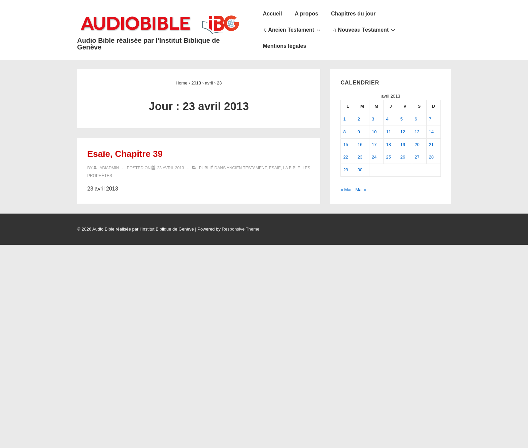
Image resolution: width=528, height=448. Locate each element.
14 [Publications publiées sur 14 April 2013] (431, 131)
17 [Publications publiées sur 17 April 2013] (374, 144)
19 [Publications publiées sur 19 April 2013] (402, 144)
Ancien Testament (247, 168)
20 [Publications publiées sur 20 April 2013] (417, 144)
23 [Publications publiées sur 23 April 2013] (360, 157)
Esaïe (274, 168)
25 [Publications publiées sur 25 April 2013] (388, 157)
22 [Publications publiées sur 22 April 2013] (345, 157)
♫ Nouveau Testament (364, 29)
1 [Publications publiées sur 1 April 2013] (344, 119)
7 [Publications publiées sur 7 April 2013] (430, 119)
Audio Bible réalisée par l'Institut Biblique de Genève (148, 44)
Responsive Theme (241, 229)
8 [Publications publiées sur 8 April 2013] (344, 131)
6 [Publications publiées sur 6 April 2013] (416, 119)
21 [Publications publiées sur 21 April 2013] (431, 144)
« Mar (346, 189)
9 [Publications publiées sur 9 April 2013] (359, 131)
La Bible (291, 168)
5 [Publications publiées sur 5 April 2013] (401, 119)
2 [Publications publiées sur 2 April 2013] (359, 119)
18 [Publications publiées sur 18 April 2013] (388, 144)
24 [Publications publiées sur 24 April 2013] (374, 157)
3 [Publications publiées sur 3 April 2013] (373, 119)
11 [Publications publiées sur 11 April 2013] (388, 131)
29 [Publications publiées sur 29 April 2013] (345, 169)
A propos (306, 13)
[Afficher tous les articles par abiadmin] (107, 168)
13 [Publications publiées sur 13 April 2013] (417, 131)
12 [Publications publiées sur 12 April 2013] (402, 131)
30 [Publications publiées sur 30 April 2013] (360, 169)
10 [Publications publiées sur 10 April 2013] (374, 131)
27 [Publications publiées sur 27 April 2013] (417, 157)
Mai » (361, 189)
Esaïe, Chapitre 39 (125, 154)
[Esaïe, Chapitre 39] (170, 168)
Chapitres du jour (353, 13)
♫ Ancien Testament (292, 29)
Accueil (272, 13)
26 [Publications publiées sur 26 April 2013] (402, 157)
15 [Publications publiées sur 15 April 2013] (345, 144)
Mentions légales (284, 46)
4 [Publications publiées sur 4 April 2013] (387, 119)
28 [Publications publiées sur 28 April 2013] (431, 157)
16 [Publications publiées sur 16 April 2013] (360, 144)
